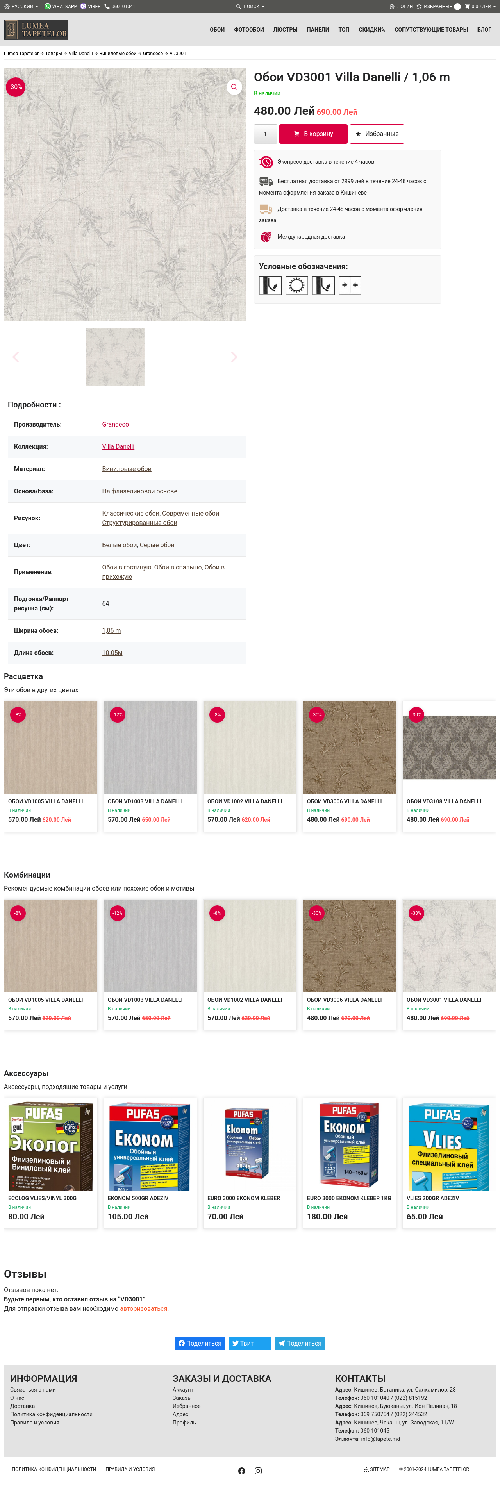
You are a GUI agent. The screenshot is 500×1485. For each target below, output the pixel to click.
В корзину (313, 133)
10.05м (112, 653)
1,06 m (111, 630)
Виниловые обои (126, 469)
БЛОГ (484, 30)
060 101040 (375, 1398)
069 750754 (375, 1414)
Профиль (184, 1422)
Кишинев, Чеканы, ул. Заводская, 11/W (404, 1422)
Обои (217, 30)
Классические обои (130, 513)
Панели (318, 30)
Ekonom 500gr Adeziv (138, 1198)
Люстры (285, 30)
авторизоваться (143, 1308)
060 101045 (375, 1431)
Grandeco (115, 424)
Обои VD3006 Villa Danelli (344, 801)
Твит (243, 1343)
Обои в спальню (178, 567)
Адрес (180, 1414)
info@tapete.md (380, 1439)
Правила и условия (34, 1422)
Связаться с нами (33, 1390)
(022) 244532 (411, 1414)
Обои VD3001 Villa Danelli (444, 1000)
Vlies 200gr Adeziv (433, 1198)
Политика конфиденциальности (51, 1414)
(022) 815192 (411, 1398)
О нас (17, 1398)
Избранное (187, 1406)
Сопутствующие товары (431, 30)
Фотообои (249, 30)
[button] (115, 357)
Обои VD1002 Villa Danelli (244, 801)
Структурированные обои (139, 523)
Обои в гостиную (126, 567)
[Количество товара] (265, 134)
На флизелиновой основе (139, 491)
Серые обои (157, 545)
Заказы (182, 1398)
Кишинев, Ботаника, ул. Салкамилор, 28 (405, 1390)
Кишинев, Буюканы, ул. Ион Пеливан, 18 (405, 1406)
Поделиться (200, 1343)
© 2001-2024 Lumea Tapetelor (434, 1469)
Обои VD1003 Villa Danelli (145, 801)
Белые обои (119, 545)
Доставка (22, 1406)
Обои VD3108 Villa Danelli (444, 801)
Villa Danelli (118, 446)
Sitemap (376, 1469)
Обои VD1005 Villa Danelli (45, 801)
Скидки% (372, 30)
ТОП (344, 30)
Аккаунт (183, 1390)
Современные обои (190, 513)
